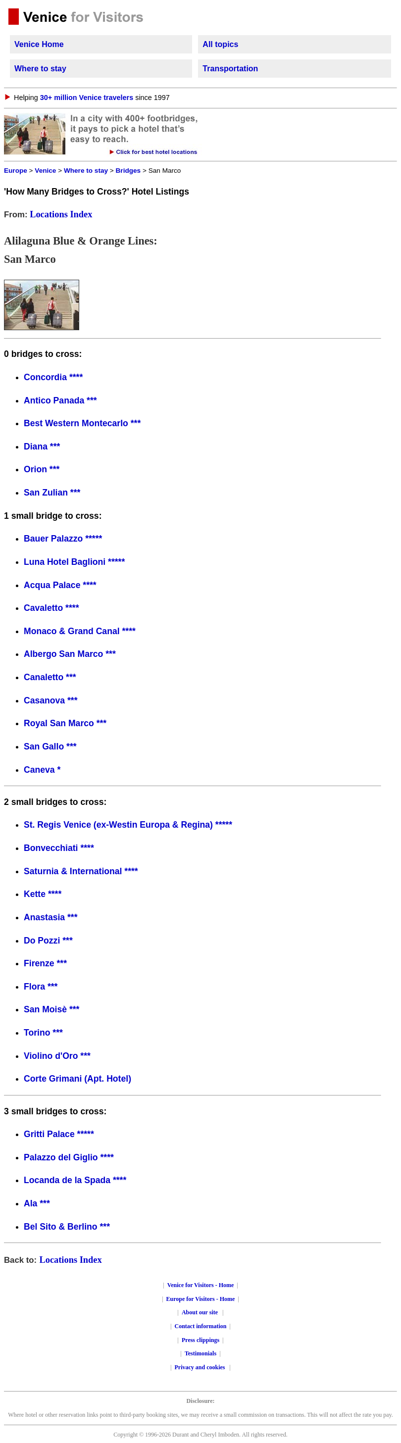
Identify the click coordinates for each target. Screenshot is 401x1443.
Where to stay (40, 68)
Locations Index (61, 214)
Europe (15, 170)
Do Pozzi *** (48, 940)
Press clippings (200, 1340)
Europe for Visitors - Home (200, 1298)
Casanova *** (51, 700)
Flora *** (40, 987)
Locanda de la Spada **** (75, 1180)
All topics (220, 44)
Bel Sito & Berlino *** (67, 1227)
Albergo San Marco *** (70, 654)
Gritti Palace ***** (59, 1134)
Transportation (230, 68)
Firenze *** (45, 963)
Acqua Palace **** (60, 585)
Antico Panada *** (60, 400)
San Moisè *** (51, 1009)
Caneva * (42, 770)
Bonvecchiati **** (59, 848)
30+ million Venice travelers (86, 97)
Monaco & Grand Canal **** (80, 631)
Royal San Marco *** (65, 723)
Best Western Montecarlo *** (82, 423)
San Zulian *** (52, 493)
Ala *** (37, 1203)
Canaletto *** (50, 677)
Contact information (201, 1326)
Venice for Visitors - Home (200, 1285)
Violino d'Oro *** (57, 1056)
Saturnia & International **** (81, 871)
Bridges (128, 170)
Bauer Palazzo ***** (63, 539)
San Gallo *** (50, 746)
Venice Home (39, 44)
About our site (200, 1312)
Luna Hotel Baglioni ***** (74, 562)
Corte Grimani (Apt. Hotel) (77, 1079)
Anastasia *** (51, 917)
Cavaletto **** (51, 608)
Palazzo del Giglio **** (69, 1157)
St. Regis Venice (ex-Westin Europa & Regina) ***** (128, 825)
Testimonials (200, 1353)
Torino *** (43, 1033)
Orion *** (41, 469)
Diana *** (42, 446)
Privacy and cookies (201, 1367)
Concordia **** (53, 377)
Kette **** (42, 894)
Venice (45, 170)
